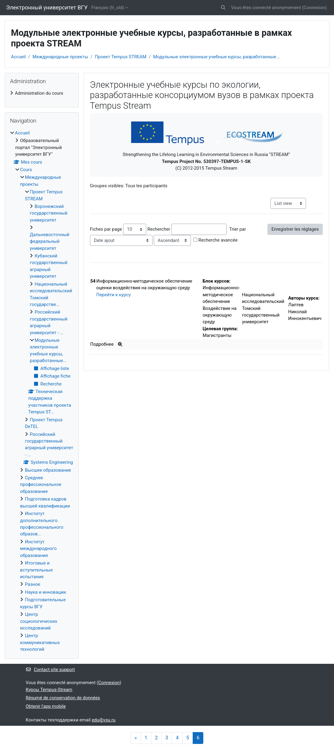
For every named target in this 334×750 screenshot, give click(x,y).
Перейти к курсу (113, 294)
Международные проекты (60, 56)
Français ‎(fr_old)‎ (107, 7)
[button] (223, 7)
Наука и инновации (45, 592)
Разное (32, 584)
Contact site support (50, 669)
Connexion (314, 7)
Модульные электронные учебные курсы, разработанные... (216, 56)
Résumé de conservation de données (63, 698)
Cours (26, 169)
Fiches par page (106, 229)
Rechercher (158, 229)
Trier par (237, 229)
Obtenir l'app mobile (46, 706)
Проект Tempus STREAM (120, 56)
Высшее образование (48, 470)
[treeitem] (42, 93)
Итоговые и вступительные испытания (36, 569)
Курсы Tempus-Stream (49, 689)
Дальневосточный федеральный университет (49, 241)
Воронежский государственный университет (48, 213)
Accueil (18, 56)
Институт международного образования (38, 548)
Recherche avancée (218, 240)
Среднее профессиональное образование (40, 484)
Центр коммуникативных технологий (40, 642)
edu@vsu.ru (103, 720)
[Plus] (120, 344)
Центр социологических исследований (38, 621)
